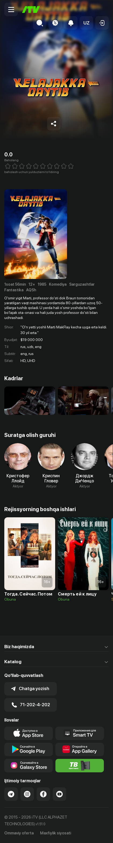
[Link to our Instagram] (27, 794)
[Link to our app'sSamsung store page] (28, 765)
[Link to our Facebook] (43, 794)
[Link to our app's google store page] (28, 749)
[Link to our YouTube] (59, 794)
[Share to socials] (54, 123)
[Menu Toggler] (11, 9)
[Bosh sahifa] (31, 9)
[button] (86, 23)
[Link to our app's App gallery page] (79, 749)
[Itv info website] (79, 765)
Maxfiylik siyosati (55, 833)
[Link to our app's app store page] (28, 733)
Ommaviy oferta (19, 833)
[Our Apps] (79, 733)
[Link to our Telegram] (11, 794)
